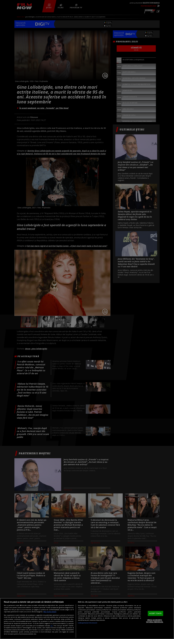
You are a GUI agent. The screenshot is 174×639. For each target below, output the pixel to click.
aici (51, 626)
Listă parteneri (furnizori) (87, 623)
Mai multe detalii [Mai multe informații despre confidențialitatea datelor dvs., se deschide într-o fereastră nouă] (49, 612)
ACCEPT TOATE (155, 613)
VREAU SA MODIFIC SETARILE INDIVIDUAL (154, 621)
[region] (87, 618)
